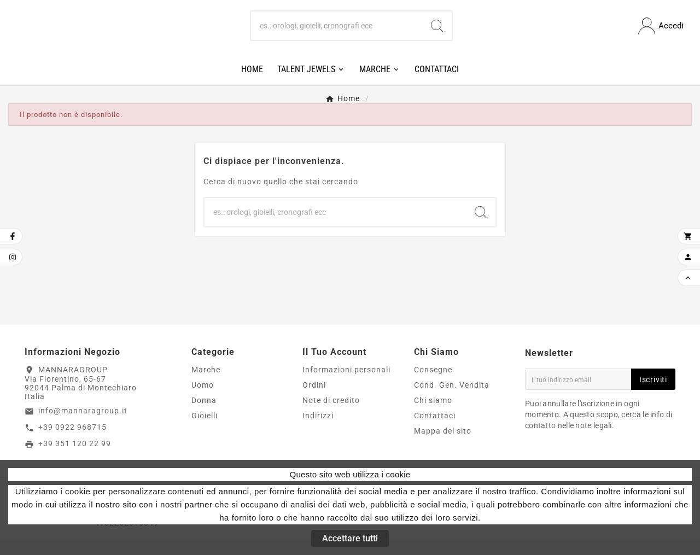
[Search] (437, 34)
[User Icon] (661, 34)
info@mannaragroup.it (82, 427)
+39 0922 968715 (72, 444)
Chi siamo (433, 416)
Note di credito (331, 416)
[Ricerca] (337, 34)
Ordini (314, 401)
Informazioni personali (346, 386)
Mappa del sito (442, 447)
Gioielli (204, 432)
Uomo (202, 401)
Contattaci (435, 432)
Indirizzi (318, 432)
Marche (205, 386)
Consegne (433, 386)
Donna (204, 416)
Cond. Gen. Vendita (451, 401)
